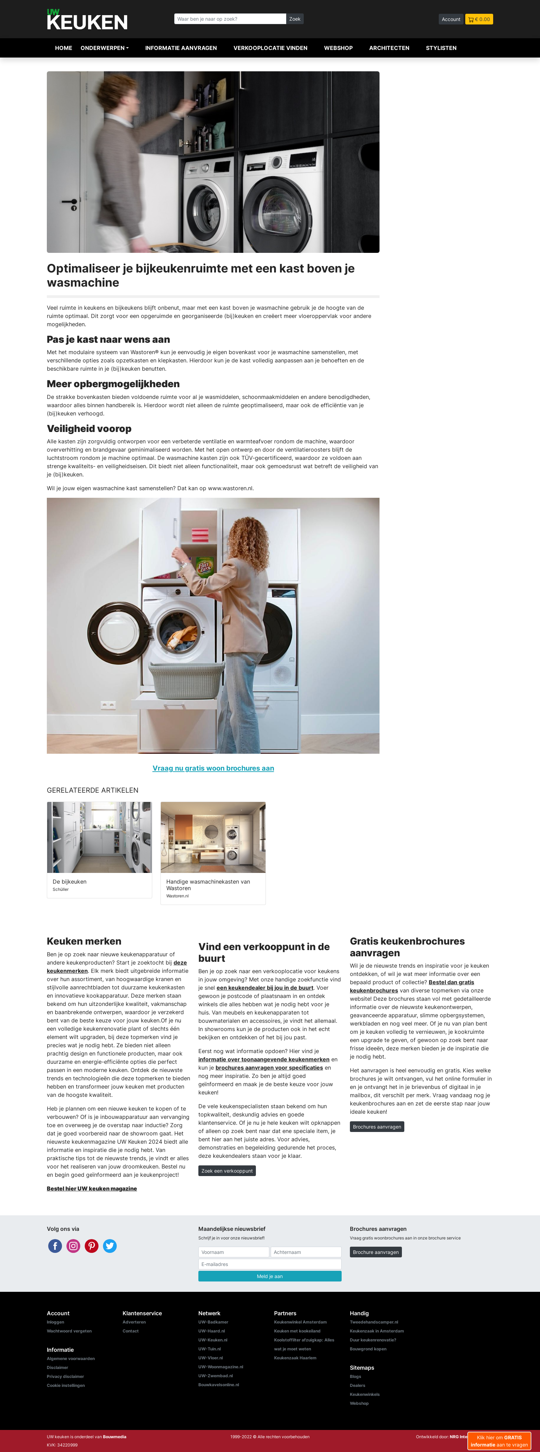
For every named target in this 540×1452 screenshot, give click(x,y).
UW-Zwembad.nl (215, 1375)
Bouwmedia (114, 1436)
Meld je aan (270, 1276)
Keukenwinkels (365, 1394)
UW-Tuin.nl (209, 1348)
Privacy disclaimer (65, 1376)
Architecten (389, 47)
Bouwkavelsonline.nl (218, 1384)
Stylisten (441, 47)
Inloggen (55, 1322)
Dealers (357, 1385)
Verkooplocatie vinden (270, 47)
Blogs (355, 1376)
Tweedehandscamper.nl (374, 1322)
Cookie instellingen (66, 1385)
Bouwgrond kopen (368, 1348)
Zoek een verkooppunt (227, 1171)
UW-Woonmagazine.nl (220, 1366)
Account (451, 19)
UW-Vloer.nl (210, 1357)
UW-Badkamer (213, 1322)
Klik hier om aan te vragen (499, 1441)
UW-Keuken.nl (212, 1339)
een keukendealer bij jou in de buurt (265, 987)
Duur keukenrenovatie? (373, 1339)
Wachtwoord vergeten (69, 1330)
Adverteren (134, 1322)
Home (63, 47)
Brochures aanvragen (377, 1127)
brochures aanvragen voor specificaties (269, 1067)
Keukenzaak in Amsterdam (377, 1330)
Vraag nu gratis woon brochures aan (213, 768)
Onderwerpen (103, 47)
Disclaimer (57, 1367)
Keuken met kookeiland (297, 1330)
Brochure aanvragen (376, 1252)
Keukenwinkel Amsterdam (300, 1322)
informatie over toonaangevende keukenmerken (264, 1059)
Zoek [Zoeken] (295, 19)
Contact (131, 1330)
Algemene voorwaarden (71, 1358)
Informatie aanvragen (181, 47)
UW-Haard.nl (211, 1330)
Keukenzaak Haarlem (295, 1357)
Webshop (338, 47)
